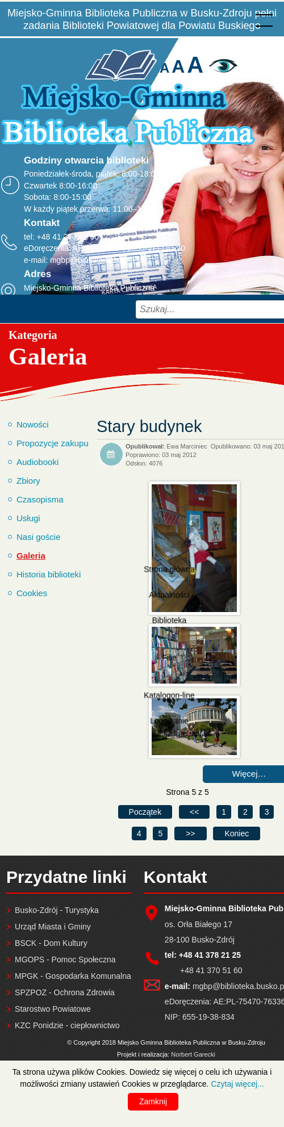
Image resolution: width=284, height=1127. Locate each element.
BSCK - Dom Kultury (51, 943)
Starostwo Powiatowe (53, 1008)
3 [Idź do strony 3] (267, 811)
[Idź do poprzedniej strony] (194, 812)
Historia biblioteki (48, 574)
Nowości (32, 424)
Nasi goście (38, 537)
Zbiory (28, 480)
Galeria (30, 555)
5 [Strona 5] (160, 833)
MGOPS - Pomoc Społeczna (65, 959)
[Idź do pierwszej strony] (145, 812)
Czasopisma (40, 499)
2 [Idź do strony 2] (245, 811)
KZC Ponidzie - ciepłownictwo (67, 1025)
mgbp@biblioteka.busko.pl (96, 260)
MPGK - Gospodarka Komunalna (73, 976)
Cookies (31, 593)
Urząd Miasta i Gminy (53, 926)
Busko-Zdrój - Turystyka (57, 910)
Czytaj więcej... (237, 1083)
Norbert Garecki (193, 1054)
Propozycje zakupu (52, 443)
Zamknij (153, 1101)
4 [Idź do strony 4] (139, 833)
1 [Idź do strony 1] (224, 811)
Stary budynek (149, 426)
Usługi (28, 518)
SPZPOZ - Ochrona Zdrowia (65, 992)
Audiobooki (37, 462)
